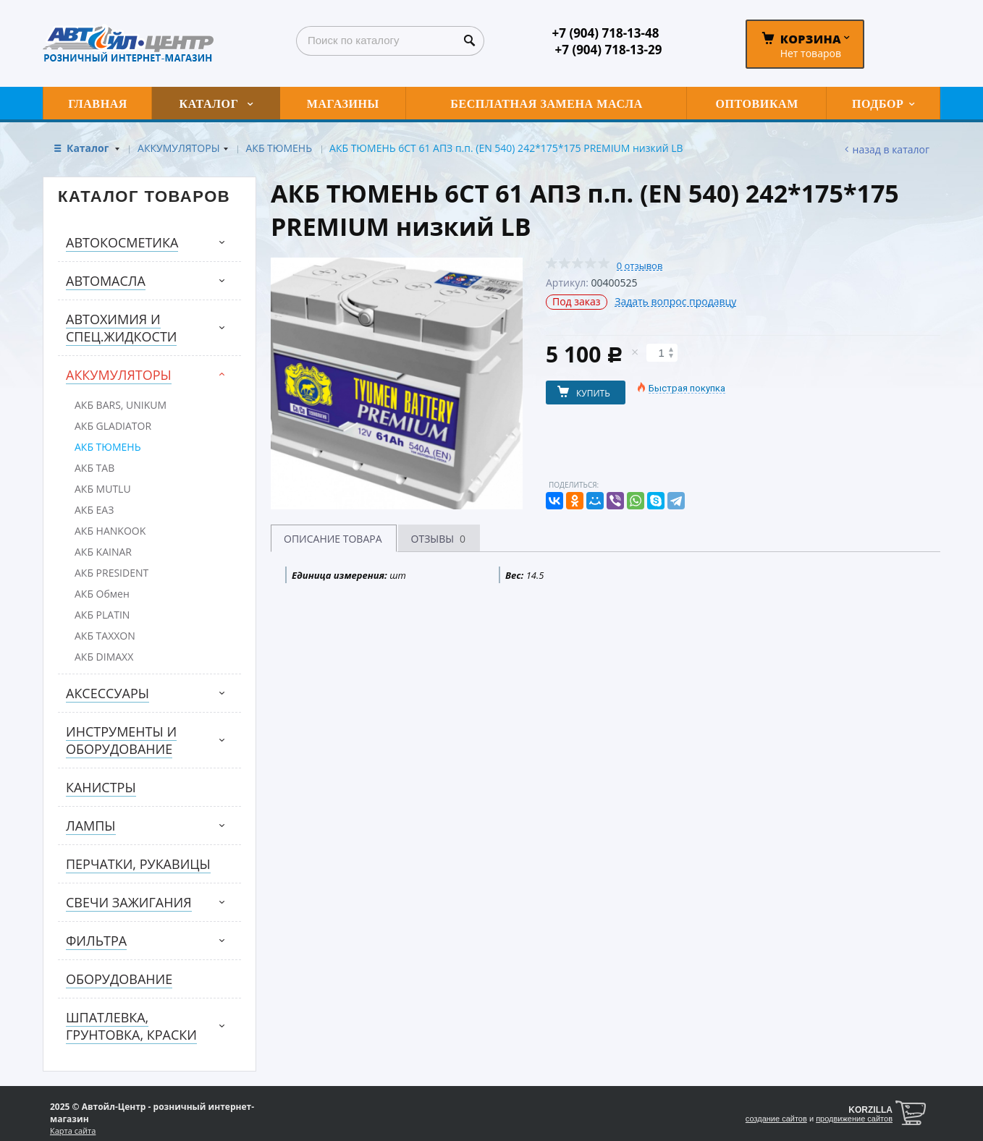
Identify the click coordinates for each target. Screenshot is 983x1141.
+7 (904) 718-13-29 (608, 49)
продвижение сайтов (854, 1118)
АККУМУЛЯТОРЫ (178, 148)
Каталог (89, 148)
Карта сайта (73, 1130)
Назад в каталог (891, 149)
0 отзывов (640, 266)
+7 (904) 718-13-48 (605, 33)
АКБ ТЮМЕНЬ (279, 148)
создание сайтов (776, 1118)
